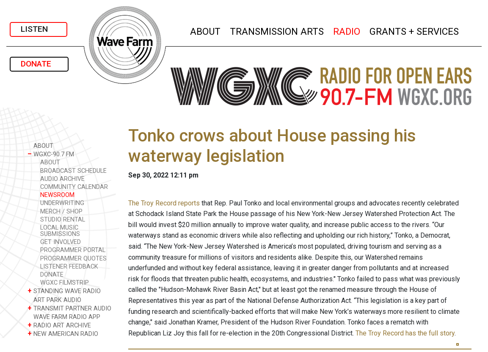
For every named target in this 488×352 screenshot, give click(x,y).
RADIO (347, 30)
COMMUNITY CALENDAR (74, 187)
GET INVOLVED (60, 242)
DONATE (39, 64)
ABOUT (205, 30)
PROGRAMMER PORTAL (72, 250)
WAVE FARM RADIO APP (64, 317)
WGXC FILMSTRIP (64, 282)
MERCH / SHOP (61, 211)
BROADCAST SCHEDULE (73, 171)
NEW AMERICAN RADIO (63, 334)
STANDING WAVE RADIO (64, 291)
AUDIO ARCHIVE (62, 179)
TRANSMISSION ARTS (277, 30)
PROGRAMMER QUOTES (73, 258)
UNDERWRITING (62, 203)
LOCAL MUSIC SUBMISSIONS (60, 231)
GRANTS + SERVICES (414, 30)
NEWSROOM (57, 195)
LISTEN (38, 29)
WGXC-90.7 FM (51, 154)
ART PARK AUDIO (54, 300)
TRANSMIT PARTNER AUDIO (69, 308)
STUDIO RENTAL (62, 219)
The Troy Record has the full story (405, 333)
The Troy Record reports (164, 203)
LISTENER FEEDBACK (69, 266)
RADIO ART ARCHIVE (59, 325)
